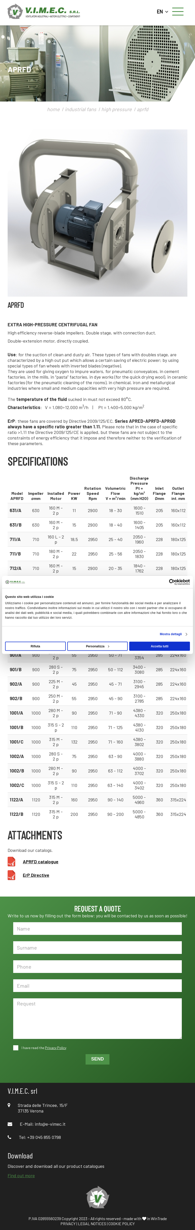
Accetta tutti (159, 646)
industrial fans (80, 109)
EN (162, 11)
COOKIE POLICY (121, 1223)
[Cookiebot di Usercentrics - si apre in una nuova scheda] (167, 582)
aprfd (142, 109)
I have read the (43, 1048)
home (53, 109)
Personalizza (97, 646)
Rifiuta (35, 646)
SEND (97, 1058)
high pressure (116, 109)
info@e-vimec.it (50, 1124)
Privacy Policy (55, 1048)
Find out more (21, 1175)
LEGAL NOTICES (92, 1223)
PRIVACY (68, 1223)
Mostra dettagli (171, 634)
